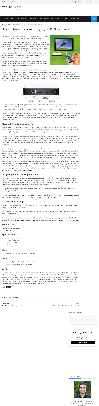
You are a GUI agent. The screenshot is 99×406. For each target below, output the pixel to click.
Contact (32, 20)
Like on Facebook (82, 360)
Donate (63, 20)
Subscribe (83, 56)
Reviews (9, 26)
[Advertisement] (62, 10)
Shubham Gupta (57, 401)
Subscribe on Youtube (82, 374)
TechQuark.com (40, 377)
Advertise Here (22, 20)
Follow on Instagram (82, 370)
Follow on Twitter (82, 365)
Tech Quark (28, 395)
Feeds (12, 20)
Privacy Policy (43, 20)
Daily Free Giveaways (76, 20)
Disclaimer (54, 20)
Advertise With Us (59, 398)
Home (5, 20)
